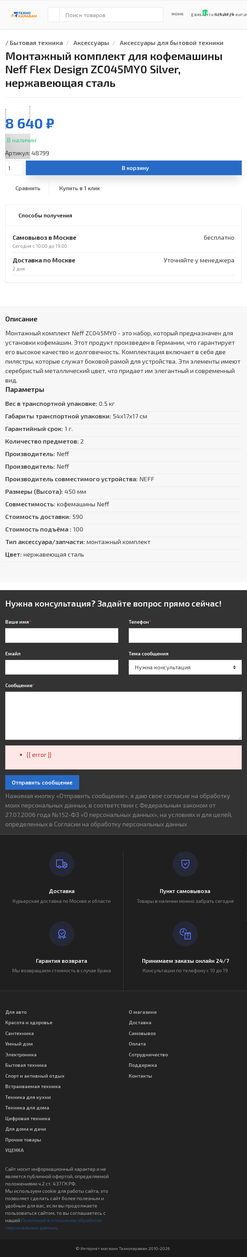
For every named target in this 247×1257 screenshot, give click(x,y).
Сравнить (27, 188)
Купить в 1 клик (79, 188)
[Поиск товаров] (111, 14)
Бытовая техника (36, 42)
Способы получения (45, 215)
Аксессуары (91, 42)
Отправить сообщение (42, 782)
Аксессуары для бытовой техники (172, 42)
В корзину (135, 167)
